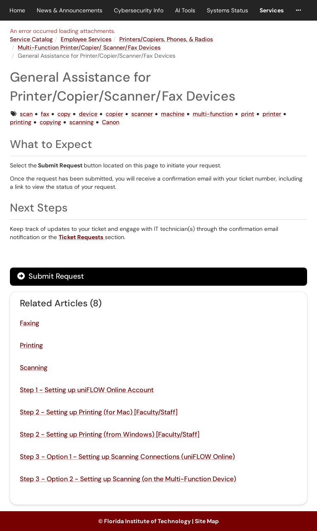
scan (26, 113)
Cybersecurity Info (138, 10)
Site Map (207, 521)
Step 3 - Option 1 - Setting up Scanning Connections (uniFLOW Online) (127, 456)
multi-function (213, 113)
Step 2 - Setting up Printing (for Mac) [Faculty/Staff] (98, 412)
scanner (142, 113)
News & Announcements (69, 10)
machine (173, 113)
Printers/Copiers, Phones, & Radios (166, 39)
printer (272, 113)
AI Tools (185, 10)
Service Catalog (31, 39)
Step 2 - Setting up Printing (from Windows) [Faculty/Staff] (109, 434)
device (88, 113)
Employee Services (86, 39)
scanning (81, 122)
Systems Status (227, 10)
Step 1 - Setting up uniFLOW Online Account (87, 389)
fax (45, 113)
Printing (31, 345)
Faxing (29, 323)
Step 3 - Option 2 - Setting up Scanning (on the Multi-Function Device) (128, 479)
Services (272, 10)
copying (50, 122)
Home (17, 10)
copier (114, 113)
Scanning (33, 367)
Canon (110, 122)
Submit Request (50, 276)
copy (64, 113)
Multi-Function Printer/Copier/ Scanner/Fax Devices (89, 47)
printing (20, 122)
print (247, 113)
